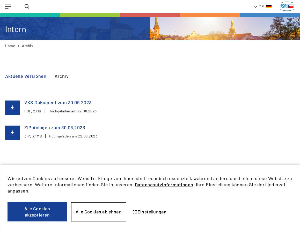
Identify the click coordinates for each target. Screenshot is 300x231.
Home (10, 45)
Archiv (27, 45)
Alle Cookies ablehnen (99, 211)
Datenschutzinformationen (164, 184)
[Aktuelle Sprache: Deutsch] (263, 6)
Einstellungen (150, 211)
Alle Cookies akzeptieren (37, 212)
